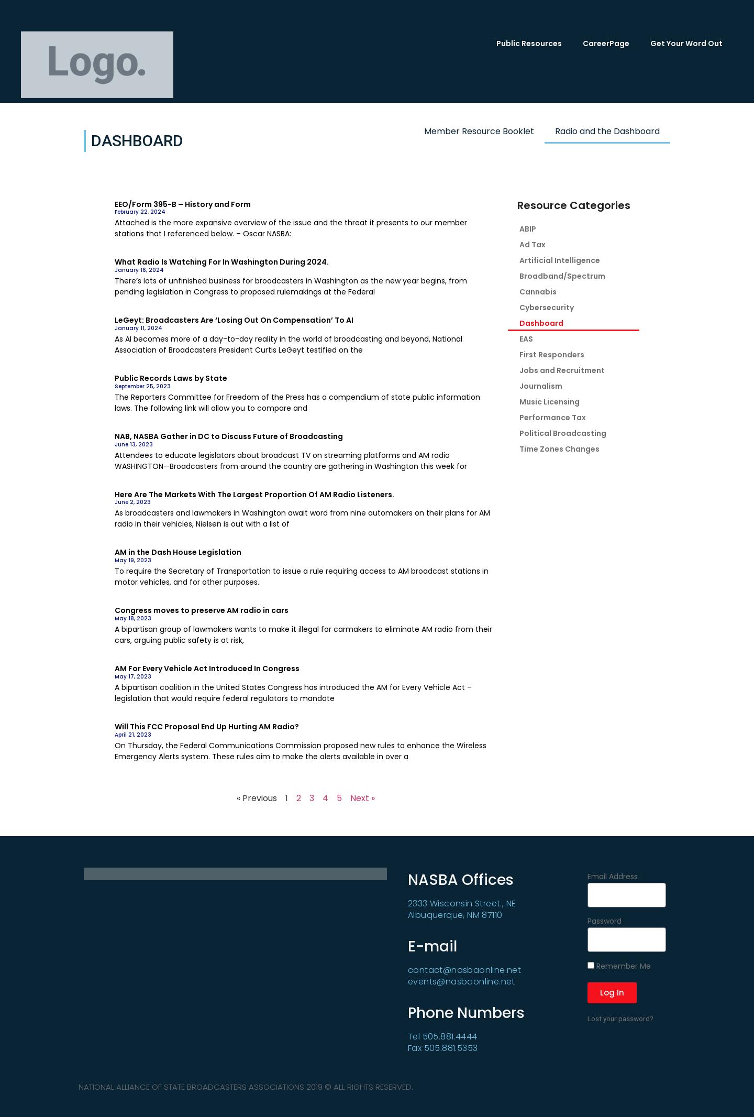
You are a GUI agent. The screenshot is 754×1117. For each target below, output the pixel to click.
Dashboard (541, 323)
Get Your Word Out (686, 43)
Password (604, 921)
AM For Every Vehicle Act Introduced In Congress (207, 668)
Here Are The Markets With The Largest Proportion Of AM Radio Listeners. (254, 494)
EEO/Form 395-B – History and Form (183, 204)
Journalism (540, 386)
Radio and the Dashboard (607, 131)
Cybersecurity (546, 307)
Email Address (612, 877)
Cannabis (538, 292)
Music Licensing (549, 402)
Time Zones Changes (559, 449)
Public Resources (529, 43)
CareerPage (606, 43)
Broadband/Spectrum (562, 276)
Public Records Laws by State (171, 378)
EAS (526, 339)
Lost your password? (620, 1018)
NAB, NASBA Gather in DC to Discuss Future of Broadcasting (229, 436)
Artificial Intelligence (559, 260)
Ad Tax (532, 244)
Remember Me (619, 966)
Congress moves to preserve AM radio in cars (202, 610)
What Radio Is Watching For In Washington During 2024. (222, 262)
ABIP (527, 229)
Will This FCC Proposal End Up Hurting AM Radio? (207, 726)
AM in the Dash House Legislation (178, 552)
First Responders (551, 354)
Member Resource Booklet (479, 131)
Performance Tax (552, 417)
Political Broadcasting (562, 433)
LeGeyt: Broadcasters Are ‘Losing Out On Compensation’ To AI (234, 320)
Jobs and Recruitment (562, 370)
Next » (362, 798)
